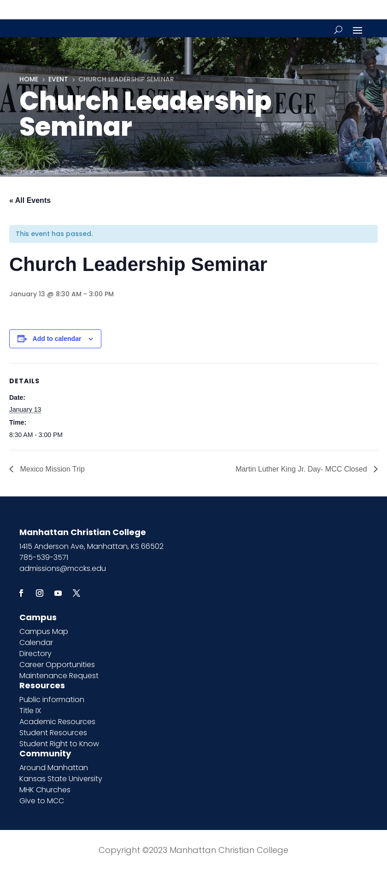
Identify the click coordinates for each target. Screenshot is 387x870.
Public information (51, 699)
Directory (35, 653)
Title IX (30, 710)
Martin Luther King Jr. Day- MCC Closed (302, 469)
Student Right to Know (59, 743)
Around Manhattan (53, 767)
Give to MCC (41, 800)
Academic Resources (57, 721)
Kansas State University (60, 778)
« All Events (30, 200)
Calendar (36, 642)
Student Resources (53, 732)
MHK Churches (44, 789)
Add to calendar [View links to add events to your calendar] (57, 338)
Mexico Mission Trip (51, 469)
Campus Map (43, 631)
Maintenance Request (59, 675)
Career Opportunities (57, 664)
